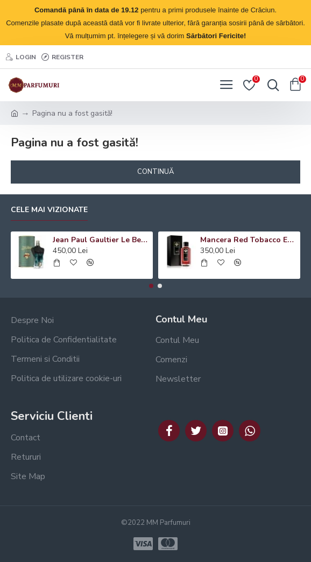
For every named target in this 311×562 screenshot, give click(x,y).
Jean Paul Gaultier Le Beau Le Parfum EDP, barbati (101, 240)
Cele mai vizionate (49, 210)
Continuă (155, 172)
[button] (151, 286)
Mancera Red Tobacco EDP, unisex (248, 240)
